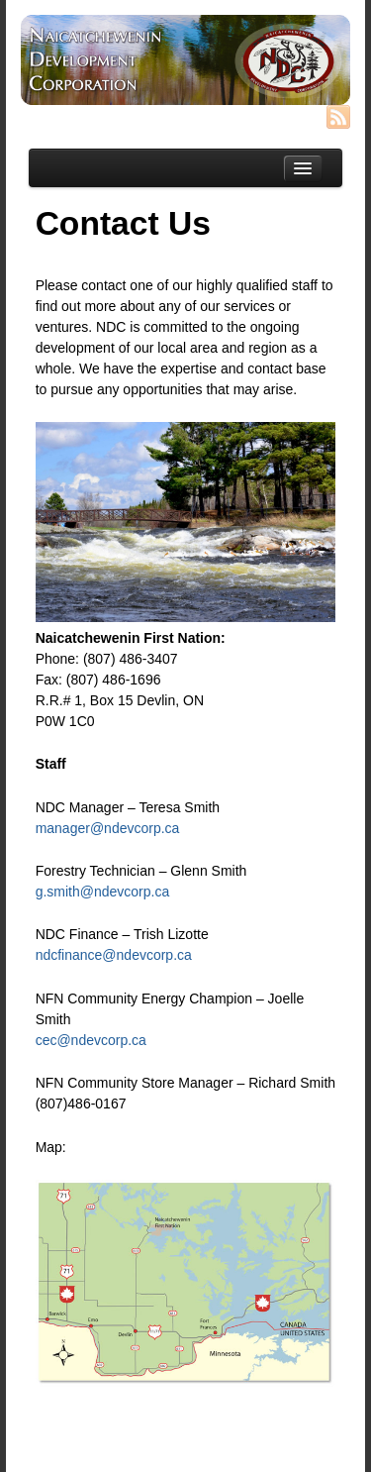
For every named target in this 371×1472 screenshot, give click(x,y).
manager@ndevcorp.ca (108, 828)
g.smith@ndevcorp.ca (103, 891)
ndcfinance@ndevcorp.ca (114, 955)
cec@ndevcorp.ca (91, 1040)
